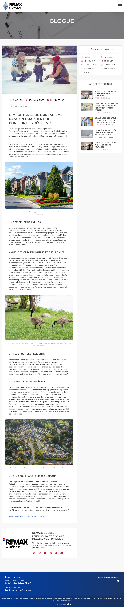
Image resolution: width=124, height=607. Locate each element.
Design (85, 72)
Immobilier (16, 100)
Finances (106, 57)
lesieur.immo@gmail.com (22, 590)
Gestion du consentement (62, 600)
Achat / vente (88, 65)
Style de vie (108, 68)
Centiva (67, 604)
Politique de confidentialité (91, 599)
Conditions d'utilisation (113, 599)
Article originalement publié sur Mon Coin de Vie (29, 517)
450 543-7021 (14, 588)
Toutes (85, 57)
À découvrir (88, 61)
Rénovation (108, 65)
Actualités (87, 68)
